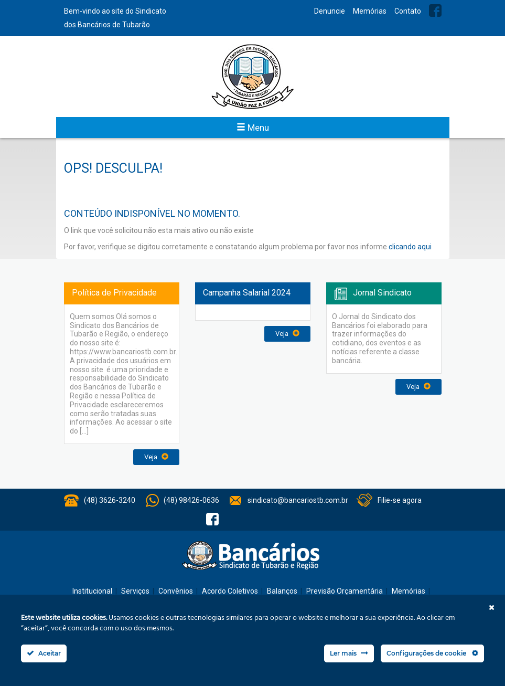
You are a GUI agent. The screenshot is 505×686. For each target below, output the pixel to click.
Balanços (282, 591)
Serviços (135, 591)
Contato (407, 11)
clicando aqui (410, 246)
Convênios (175, 591)
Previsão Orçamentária (344, 591)
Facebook (435, 10)
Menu (253, 127)
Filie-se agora (400, 500)
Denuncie (329, 11)
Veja (156, 457)
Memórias (369, 11)
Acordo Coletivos (230, 591)
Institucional (92, 591)
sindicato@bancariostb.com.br (298, 500)
